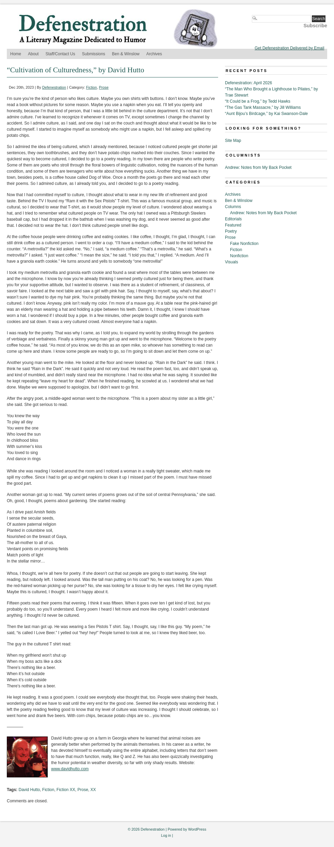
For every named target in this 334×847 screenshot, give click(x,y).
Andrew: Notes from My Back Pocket (258, 167)
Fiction (91, 87)
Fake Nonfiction (244, 243)
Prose (103, 87)
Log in (166, 835)
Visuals (231, 262)
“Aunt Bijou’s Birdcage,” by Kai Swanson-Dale (266, 113)
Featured (233, 225)
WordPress (197, 829)
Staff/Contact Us (60, 54)
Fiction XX (66, 789)
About (33, 54)
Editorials (233, 219)
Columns (233, 206)
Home (15, 54)
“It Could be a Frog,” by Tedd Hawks (257, 101)
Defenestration (54, 87)
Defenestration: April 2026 (248, 83)
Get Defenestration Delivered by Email (289, 48)
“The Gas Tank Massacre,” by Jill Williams (263, 107)
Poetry (231, 231)
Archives (154, 54)
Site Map (233, 140)
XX (93, 789)
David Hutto (29, 789)
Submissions (93, 54)
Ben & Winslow (126, 54)
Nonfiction (239, 255)
